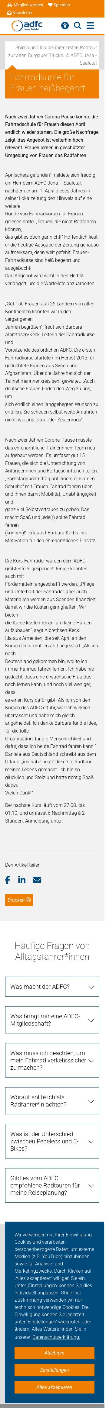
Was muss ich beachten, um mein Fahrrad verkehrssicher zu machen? (48, 1060)
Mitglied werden (25, 5)
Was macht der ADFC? (40, 986)
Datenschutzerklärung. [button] (56, 1337)
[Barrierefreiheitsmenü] (65, 25)
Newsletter (20, 12)
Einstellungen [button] (54, 1370)
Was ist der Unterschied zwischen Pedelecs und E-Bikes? (44, 1141)
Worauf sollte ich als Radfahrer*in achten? (38, 1101)
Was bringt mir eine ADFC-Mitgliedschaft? (45, 1020)
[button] (11, 880)
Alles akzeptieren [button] (54, 1387)
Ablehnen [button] (54, 1353)
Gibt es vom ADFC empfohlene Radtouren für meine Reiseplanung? (45, 1185)
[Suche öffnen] (77, 25)
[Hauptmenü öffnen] (90, 25)
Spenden (59, 5)
